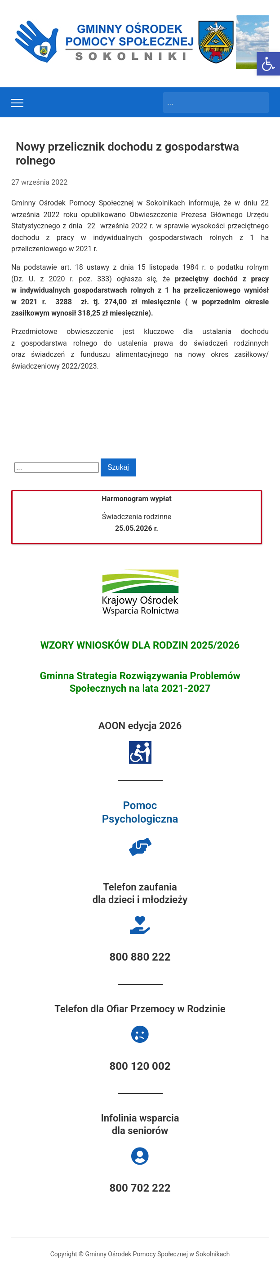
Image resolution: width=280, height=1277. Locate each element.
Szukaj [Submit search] (257, 102)
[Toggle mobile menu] (17, 102)
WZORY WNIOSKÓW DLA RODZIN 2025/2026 (140, 645)
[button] (268, 64)
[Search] (207, 102)
